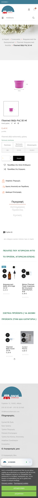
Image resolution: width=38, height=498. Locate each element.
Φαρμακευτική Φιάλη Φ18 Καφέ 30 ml (9, 286)
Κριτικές (17, 215)
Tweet (15, 123)
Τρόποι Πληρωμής (8, 429)
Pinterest (18, 123)
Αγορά (18, 158)
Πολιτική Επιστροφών (9, 433)
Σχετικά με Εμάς (8, 422)
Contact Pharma (24, 348)
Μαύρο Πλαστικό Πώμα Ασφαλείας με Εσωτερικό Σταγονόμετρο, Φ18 (28, 288)
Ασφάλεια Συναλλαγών (10, 440)
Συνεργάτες (6, 444)
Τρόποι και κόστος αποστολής (13, 437)
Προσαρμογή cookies (21, 483)
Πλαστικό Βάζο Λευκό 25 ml (10, 348)
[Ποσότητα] (6, 158)
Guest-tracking (6, 466)
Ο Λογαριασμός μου (9, 455)
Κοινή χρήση (11, 123)
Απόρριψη (19, 494)
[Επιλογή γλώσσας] (5, 2)
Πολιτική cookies (7, 483)
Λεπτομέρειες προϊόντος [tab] (17, 208)
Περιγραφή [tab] (18, 201)
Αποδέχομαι (19, 488)
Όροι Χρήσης (6, 426)
